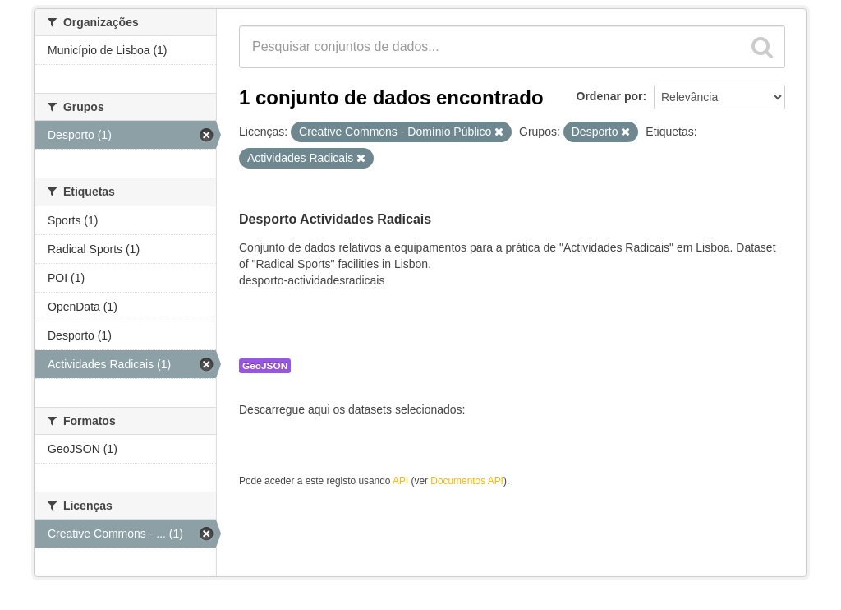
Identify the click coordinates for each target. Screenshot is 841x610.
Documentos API (466, 481)
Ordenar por (610, 96)
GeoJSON (264, 366)
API (400, 481)
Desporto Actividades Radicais (335, 219)
